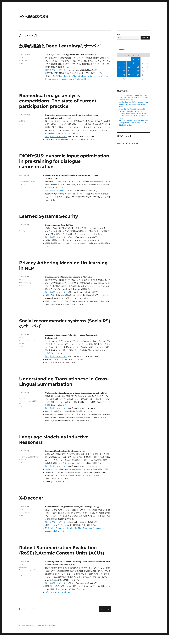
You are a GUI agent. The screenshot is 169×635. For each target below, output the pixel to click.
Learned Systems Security (48, 216)
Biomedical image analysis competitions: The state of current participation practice (57, 101)
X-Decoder (31, 498)
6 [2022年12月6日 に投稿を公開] (124, 63)
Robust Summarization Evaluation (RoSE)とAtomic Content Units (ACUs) (61, 550)
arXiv (21, 57)
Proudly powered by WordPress (45, 625)
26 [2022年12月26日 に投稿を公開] (119, 75)
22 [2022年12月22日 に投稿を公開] (133, 71)
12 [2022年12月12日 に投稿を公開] (119, 67)
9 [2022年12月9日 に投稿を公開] (138, 63)
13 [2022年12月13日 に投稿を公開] (124, 67)
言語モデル (22, 459)
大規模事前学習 (24, 181)
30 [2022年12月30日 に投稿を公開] (138, 75)
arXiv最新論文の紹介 (34, 16)
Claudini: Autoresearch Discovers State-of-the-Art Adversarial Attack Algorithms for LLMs (134, 116)
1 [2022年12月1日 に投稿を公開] (133, 59)
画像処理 (22, 121)
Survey (21, 60)
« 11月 (124, 79)
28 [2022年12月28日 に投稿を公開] (129, 75)
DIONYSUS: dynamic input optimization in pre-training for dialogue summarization (64, 161)
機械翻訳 (34, 401)
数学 (26, 60)
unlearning (27, 283)
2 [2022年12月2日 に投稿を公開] (138, 59)
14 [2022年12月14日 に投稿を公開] (129, 67)
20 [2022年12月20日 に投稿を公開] (124, 71)
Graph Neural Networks (27, 341)
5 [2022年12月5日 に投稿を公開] (119, 63)
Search (145, 37)
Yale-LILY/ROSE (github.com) (58, 592)
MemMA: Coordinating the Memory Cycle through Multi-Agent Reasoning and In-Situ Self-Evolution (133, 123)
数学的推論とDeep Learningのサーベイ (60, 46)
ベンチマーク (23, 457)
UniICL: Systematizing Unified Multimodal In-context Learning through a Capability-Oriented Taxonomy (133, 97)
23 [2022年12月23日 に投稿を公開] (138, 71)
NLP (20, 283)
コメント (22, 63)
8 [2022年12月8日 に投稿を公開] (133, 63)
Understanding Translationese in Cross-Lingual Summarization (64, 381)
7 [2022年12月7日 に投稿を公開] (128, 63)
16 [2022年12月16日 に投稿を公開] (138, 67)
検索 (118, 34)
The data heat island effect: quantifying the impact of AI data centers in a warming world (134, 104)
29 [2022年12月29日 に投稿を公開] (133, 75)
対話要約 (32, 181)
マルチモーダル (24, 512)
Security (22, 231)
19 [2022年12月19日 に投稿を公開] (119, 71)
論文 (47, 70)
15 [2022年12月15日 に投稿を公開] (133, 67)
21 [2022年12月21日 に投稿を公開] (129, 71)
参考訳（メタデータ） (58, 70)
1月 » (143, 79)
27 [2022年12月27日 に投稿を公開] (124, 75)
